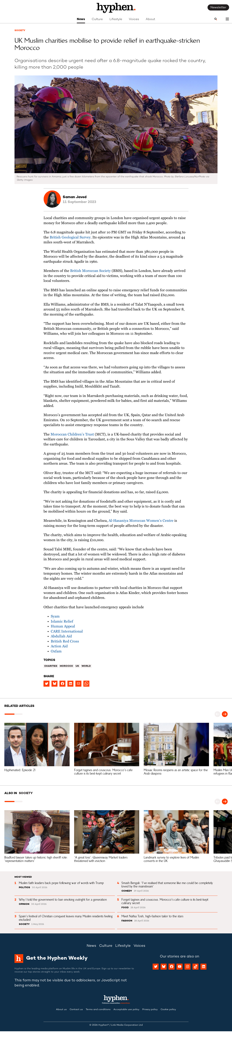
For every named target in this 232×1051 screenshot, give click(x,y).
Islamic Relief (62, 621)
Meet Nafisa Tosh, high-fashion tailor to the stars (152, 916)
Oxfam (56, 651)
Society (19, 30)
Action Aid (59, 646)
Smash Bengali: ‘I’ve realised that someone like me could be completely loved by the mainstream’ (167, 884)
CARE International (67, 631)
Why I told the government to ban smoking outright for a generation (63, 900)
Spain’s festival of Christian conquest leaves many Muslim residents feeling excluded (66, 918)
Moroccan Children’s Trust (73, 434)
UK (77, 666)
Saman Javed (74, 197)
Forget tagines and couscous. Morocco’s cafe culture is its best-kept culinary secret (103, 771)
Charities (50, 666)
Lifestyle (115, 19)
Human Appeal (63, 626)
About (150, 19)
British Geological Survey (70, 237)
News (81, 19)
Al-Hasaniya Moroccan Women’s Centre (141, 521)
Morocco (66, 666)
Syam (55, 616)
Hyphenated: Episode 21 (20, 770)
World (86, 666)
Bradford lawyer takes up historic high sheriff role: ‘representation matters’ (36, 859)
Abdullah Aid (61, 636)
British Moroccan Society (90, 271)
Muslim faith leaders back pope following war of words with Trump (61, 883)
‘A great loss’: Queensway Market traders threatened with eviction (101, 859)
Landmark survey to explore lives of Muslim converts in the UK (172, 859)
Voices (134, 19)
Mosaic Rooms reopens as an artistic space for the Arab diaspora (176, 771)
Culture (97, 19)
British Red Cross (65, 641)
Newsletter (218, 7)
